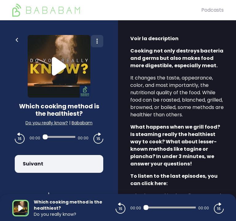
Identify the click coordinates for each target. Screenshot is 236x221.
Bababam (82, 123)
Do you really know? (47, 123)
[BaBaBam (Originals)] (106, 10)
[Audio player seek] (59, 137)
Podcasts (212, 10)
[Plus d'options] (97, 41)
